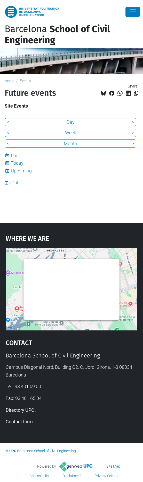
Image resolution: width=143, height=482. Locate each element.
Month (70, 143)
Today (17, 163)
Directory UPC (20, 410)
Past (15, 155)
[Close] (132, 12)
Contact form (19, 421)
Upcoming (21, 170)
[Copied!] (136, 94)
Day (71, 122)
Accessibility (39, 476)
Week (70, 132)
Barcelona (57, 34)
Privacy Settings (107, 476)
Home (9, 81)
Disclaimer (70, 476)
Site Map (113, 466)
